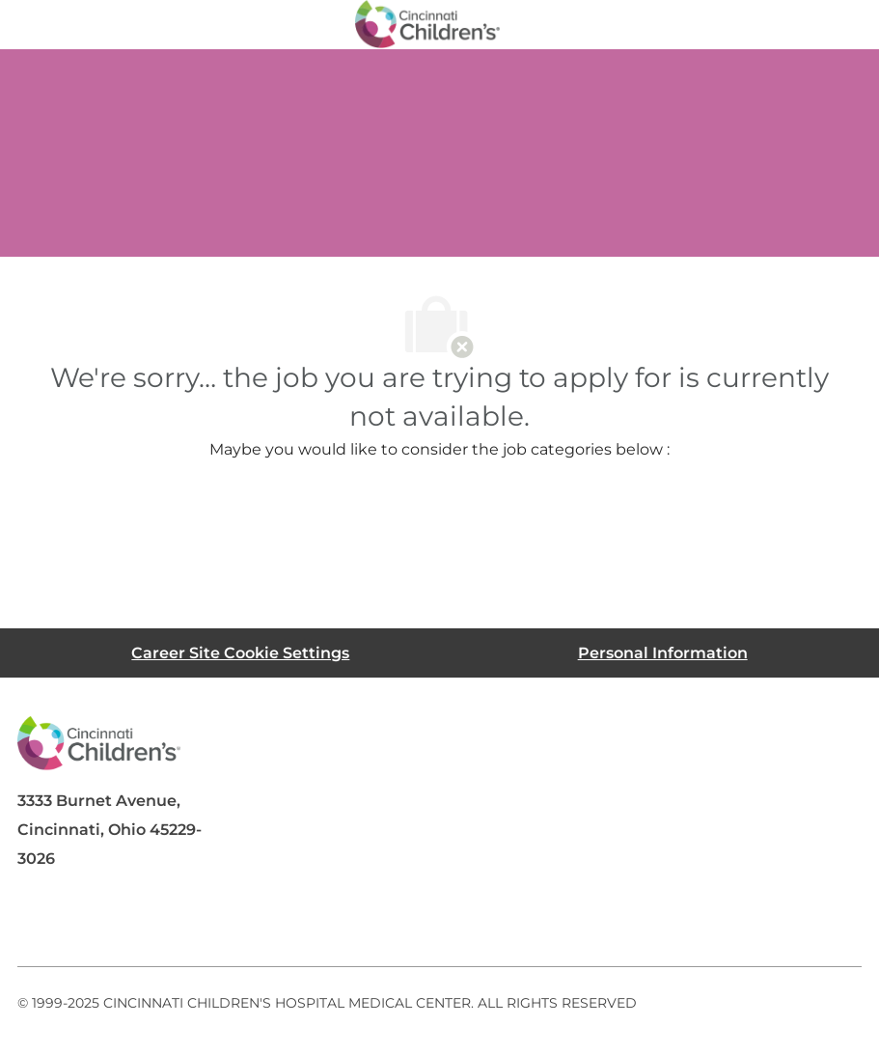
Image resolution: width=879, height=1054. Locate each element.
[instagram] (272, 920)
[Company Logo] (427, 23)
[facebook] (40, 920)
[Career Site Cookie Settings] (240, 653)
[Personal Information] (663, 653)
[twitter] (195, 920)
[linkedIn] (118, 920)
